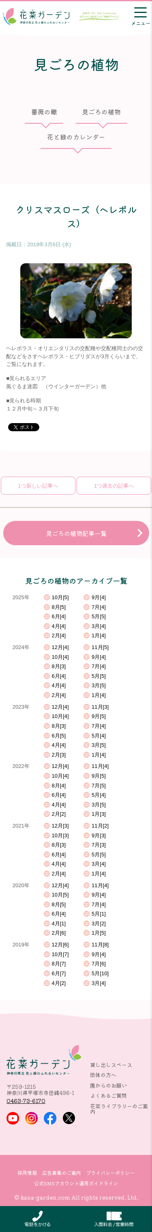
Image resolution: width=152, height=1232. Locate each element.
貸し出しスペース (111, 1065)
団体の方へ (103, 1075)
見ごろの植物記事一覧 (76, 533)
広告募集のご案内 (61, 1172)
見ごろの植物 (101, 112)
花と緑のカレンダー (76, 137)
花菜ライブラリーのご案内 (119, 1108)
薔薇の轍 (44, 112)
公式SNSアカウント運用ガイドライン (76, 1183)
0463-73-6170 (25, 1101)
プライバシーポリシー (110, 1172)
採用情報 (27, 1172)
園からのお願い (108, 1085)
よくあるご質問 (108, 1095)
